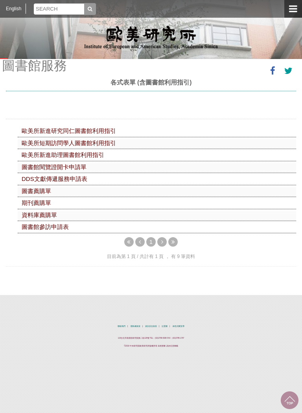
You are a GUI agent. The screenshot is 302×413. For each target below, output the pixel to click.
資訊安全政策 (151, 326)
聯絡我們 (121, 326)
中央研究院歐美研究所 (151, 37)
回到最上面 (289, 400)
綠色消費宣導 (178, 326)
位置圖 (165, 326)
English (13, 8)
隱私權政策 (135, 326)
